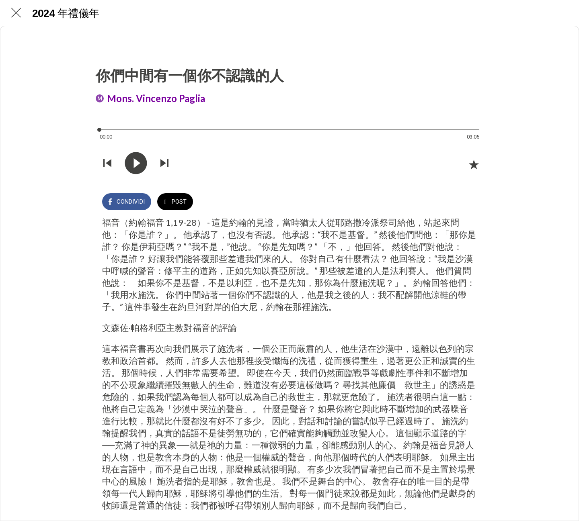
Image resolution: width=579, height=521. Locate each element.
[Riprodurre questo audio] (136, 164)
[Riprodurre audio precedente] (107, 164)
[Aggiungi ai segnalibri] (473, 164)
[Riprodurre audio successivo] (164, 164)
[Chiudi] (16, 13)
